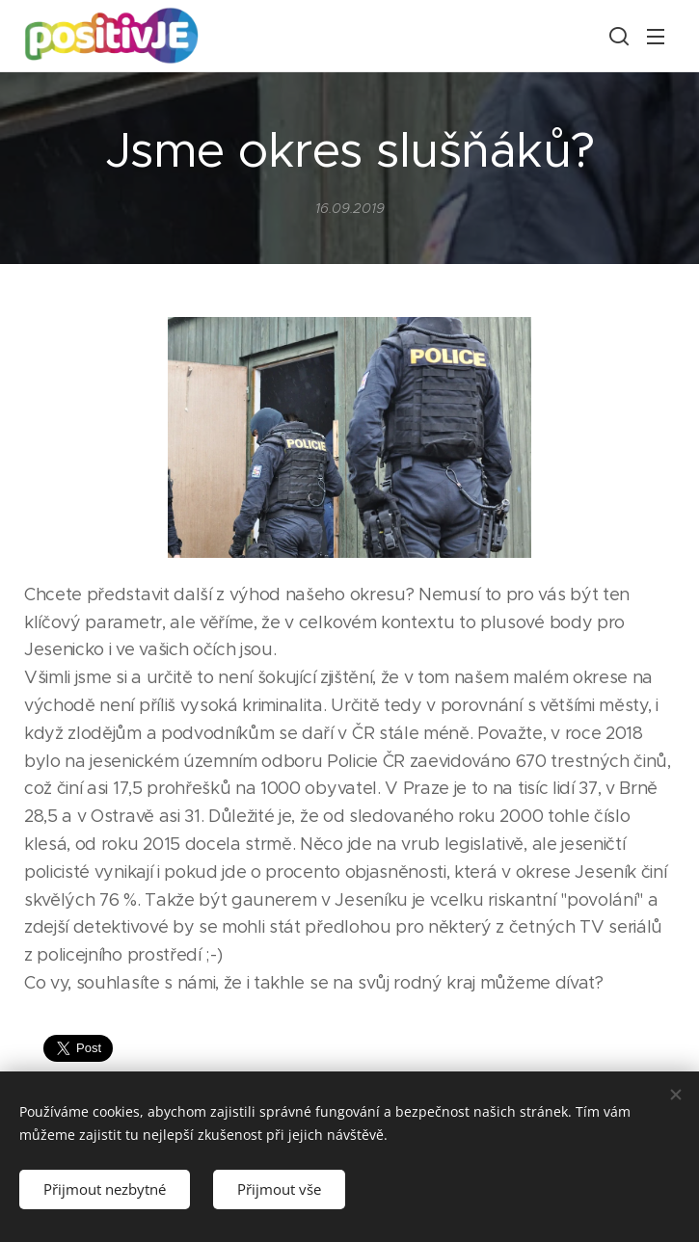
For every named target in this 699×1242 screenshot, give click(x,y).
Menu (655, 37)
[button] (617, 36)
